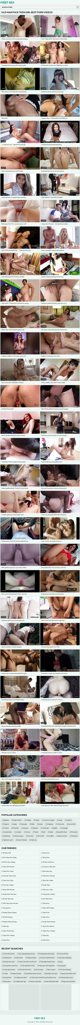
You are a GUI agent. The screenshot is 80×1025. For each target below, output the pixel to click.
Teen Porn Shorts (48, 926)
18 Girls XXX (7, 853)
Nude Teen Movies (49, 922)
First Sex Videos (8, 885)
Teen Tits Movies (8, 931)
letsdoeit (16, 828)
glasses (6, 820)
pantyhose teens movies (33, 973)
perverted (72, 824)
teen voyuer (52, 969)
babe (51, 832)
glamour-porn (8, 840)
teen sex (46, 935)
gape (15, 824)
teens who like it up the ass (27, 962)
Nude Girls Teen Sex (9, 894)
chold (6, 973)
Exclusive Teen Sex (49, 867)
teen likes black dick (52, 981)
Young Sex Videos (49, 894)
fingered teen (31, 958)
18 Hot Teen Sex (8, 899)
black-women (62, 836)
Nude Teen (46, 885)
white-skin (60, 824)
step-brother (17, 820)
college (28, 820)
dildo (32, 824)
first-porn (74, 832)
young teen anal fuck (11, 966)
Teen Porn (6, 940)
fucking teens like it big (46, 954)
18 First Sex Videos (9, 862)
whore (28, 832)
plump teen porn (9, 962)
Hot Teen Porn (47, 899)
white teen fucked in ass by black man (43, 977)
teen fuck (46, 853)
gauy (60, 962)
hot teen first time (25, 969)
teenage (24, 824)
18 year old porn (48, 862)
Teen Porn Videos (9, 935)
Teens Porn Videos (49, 931)
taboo (37, 820)
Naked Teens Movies (10, 922)
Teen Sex (6, 926)
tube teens (19, 958)
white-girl (45, 828)
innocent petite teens (48, 958)
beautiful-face (62, 832)
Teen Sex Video (48, 880)
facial (36, 832)
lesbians (35, 828)
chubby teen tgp (20, 981)
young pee (62, 966)
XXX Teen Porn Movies (10, 903)
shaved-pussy (18, 836)
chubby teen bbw (21, 977)
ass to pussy (39, 969)
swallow (18, 832)
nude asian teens (9, 969)
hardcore (75, 836)
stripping (50, 824)
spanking (7, 836)
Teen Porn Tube (8, 871)
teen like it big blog (65, 958)
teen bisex (7, 981)
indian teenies (16, 973)
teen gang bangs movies (27, 954)
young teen (7, 977)
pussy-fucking (22, 840)
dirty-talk (41, 836)
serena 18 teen (63, 954)
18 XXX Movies (8, 917)
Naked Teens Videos (10, 912)
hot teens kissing (65, 969)
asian (60, 820)
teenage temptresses (48, 962)
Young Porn (7, 908)
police (41, 824)
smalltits (51, 836)
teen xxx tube (48, 890)
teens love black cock (69, 973)
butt (44, 832)
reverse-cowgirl (49, 820)
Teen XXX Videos (48, 908)
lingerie (6, 824)
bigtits (55, 828)
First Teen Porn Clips (10, 857)
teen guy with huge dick (46, 966)
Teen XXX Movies (8, 867)
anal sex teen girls (9, 876)
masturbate (8, 832)
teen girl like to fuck (28, 966)
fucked (6, 828)
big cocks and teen (69, 981)
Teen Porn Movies (49, 876)
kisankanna (7, 958)
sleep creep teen (35, 981)
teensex (25, 828)
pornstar (30, 836)
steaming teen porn (66, 977)
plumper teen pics (51, 973)
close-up (34, 840)
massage (65, 828)
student (69, 820)
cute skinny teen (9, 954)
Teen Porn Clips (8, 880)
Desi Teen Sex (47, 871)
